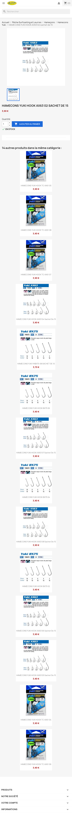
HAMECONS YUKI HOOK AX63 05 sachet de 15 (36, 675)
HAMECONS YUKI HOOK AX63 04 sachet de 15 (36, 319)
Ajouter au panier (27, 124)
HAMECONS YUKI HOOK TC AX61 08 (36, 230)
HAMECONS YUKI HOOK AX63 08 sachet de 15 (36, 541)
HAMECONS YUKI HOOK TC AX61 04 (36, 720)
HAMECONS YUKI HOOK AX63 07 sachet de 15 (36, 452)
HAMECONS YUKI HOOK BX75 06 (36, 408)
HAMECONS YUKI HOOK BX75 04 (36, 497)
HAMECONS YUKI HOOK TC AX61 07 (36, 274)
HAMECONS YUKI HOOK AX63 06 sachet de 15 (36, 631)
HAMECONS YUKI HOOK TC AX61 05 (36, 185)
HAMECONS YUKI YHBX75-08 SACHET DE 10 (36, 363)
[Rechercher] (36, 11)
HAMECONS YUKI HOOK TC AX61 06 (36, 764)
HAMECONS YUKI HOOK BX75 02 (36, 586)
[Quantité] (5, 124)
